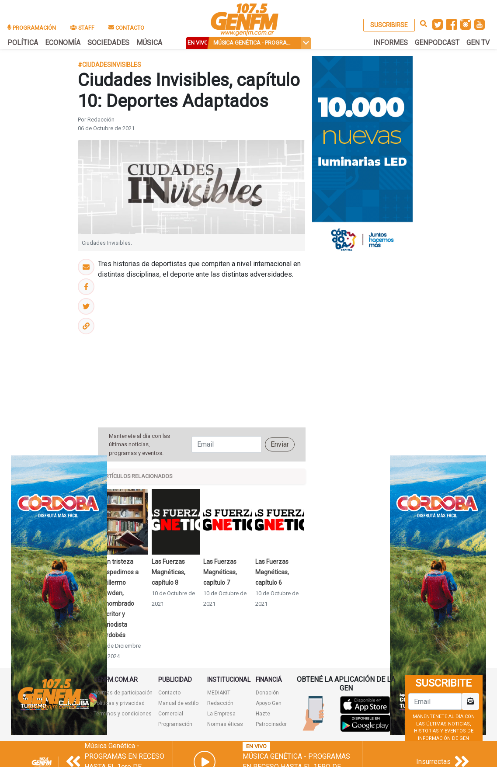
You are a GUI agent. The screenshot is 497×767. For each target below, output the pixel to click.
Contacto (169, 693)
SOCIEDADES (108, 42)
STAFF (82, 27)
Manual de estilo (178, 703)
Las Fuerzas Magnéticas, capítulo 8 (168, 572)
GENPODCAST (437, 42)
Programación (175, 724)
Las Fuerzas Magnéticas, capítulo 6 (272, 572)
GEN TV (478, 42)
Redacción (220, 703)
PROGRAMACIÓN (31, 27)
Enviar (280, 444)
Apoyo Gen (269, 703)
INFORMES (390, 42)
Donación (267, 693)
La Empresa (221, 714)
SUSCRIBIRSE (389, 24)
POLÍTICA (22, 42)
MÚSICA (149, 42)
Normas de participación (123, 693)
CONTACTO (126, 27)
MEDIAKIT (218, 693)
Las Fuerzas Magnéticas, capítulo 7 (220, 572)
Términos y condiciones (123, 714)
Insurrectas (433, 761)
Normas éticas (225, 724)
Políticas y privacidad (119, 703)
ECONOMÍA (62, 42)
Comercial (170, 714)
